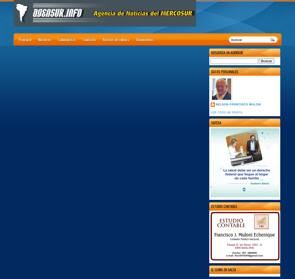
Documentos (145, 39)
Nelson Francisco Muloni (238, 104)
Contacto (89, 39)
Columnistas (67, 39)
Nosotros (44, 39)
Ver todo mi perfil (227, 112)
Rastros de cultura (116, 39)
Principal (25, 39)
